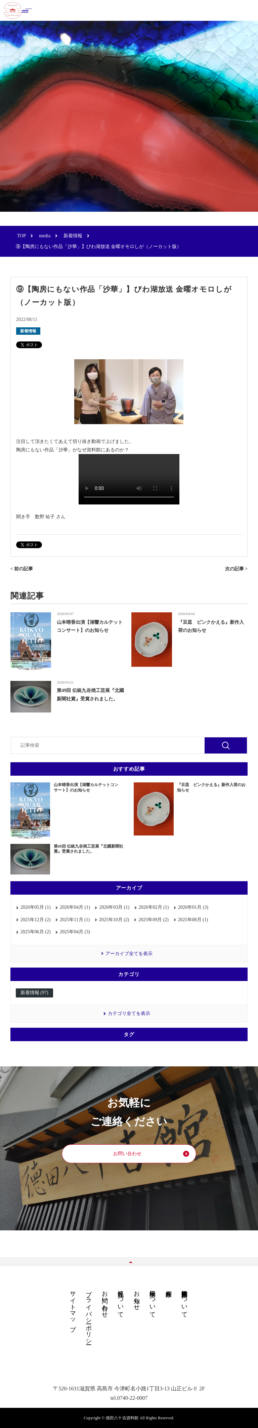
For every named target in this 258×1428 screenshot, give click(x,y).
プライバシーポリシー (88, 1314)
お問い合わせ (127, 1153)
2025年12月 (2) (35, 919)
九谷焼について (120, 1301)
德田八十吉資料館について (184, 1301)
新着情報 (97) (34, 992)
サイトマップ (73, 1307)
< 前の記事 (21, 568)
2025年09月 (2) (153, 919)
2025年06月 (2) (35, 931)
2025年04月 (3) (75, 931)
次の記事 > (236, 568)
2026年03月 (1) (114, 907)
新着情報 (28, 331)
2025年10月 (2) (114, 919)
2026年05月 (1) (35, 907)
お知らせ (136, 1297)
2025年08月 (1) (193, 919)
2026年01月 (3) (193, 907)
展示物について (152, 1301)
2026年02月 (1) (154, 907)
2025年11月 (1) (75, 919)
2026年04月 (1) (75, 907)
